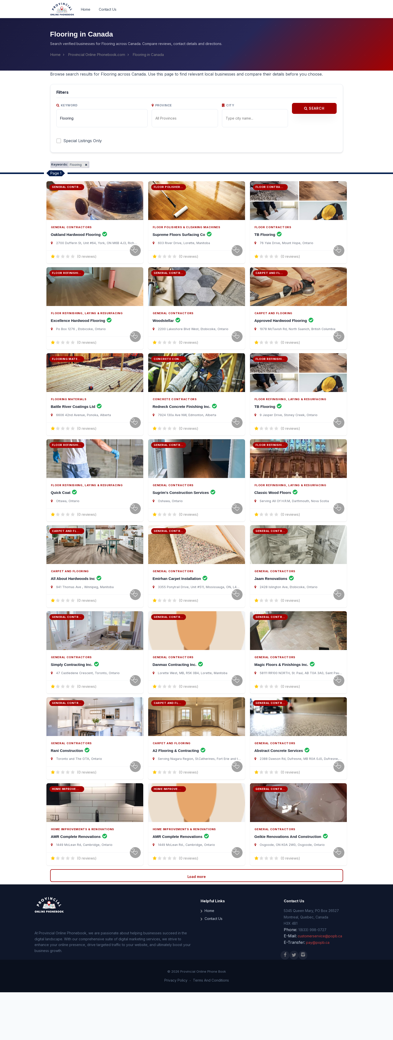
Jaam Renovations (274, 609)
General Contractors (71, 233)
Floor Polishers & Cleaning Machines (186, 233)
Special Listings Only (82, 140)
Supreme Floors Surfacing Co (182, 241)
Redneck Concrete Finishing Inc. (185, 425)
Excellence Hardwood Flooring (81, 333)
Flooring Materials (69, 417)
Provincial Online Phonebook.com (96, 54)
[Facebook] (285, 1002)
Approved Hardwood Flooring (284, 333)
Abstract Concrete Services (282, 792)
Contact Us (107, 9)
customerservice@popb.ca (320, 984)
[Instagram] (302, 1002)
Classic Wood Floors (276, 517)
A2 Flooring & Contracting (179, 792)
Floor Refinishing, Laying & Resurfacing (87, 325)
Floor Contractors (272, 233)
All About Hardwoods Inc (76, 609)
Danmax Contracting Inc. (178, 700)
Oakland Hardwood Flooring (79, 241)
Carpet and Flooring (273, 325)
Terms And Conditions (211, 1028)
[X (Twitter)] (293, 1002)
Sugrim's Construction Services (184, 517)
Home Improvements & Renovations (82, 877)
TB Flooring (268, 241)
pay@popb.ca (317, 990)
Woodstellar (166, 333)
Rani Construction (70, 792)
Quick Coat (64, 517)
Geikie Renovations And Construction (291, 884)
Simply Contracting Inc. (75, 700)
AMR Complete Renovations (79, 884)
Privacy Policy (175, 1028)
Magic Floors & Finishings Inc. (284, 700)
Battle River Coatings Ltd (76, 425)
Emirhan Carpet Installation (180, 609)
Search (314, 108)
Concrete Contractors (175, 417)
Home (85, 9)
